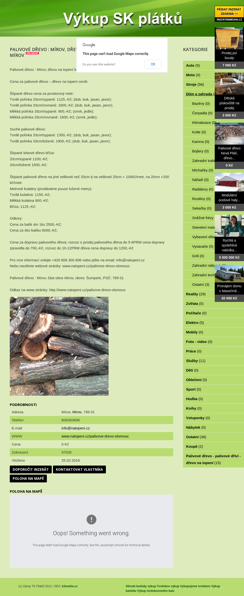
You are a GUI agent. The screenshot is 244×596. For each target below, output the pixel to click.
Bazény (201, 103)
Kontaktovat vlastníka (79, 469)
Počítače (196, 313)
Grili (198, 256)
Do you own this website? (99, 64)
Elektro (195, 322)
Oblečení (196, 380)
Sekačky (202, 208)
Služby (195, 361)
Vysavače (203, 246)
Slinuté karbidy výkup (141, 586)
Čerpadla (202, 113)
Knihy (194, 408)
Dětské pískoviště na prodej (229, 103)
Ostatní (201, 284)
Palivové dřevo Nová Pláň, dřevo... (229, 153)
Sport (193, 389)
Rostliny (201, 199)
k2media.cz (70, 586)
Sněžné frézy (205, 218)
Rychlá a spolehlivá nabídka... (229, 245)
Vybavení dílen (207, 237)
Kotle (199, 132)
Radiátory (203, 189)
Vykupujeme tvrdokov (195, 586)
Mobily (194, 332)
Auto (193, 65)
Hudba (194, 399)
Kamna (200, 141)
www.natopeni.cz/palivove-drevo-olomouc (95, 436)
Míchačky (202, 170)
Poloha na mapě (28, 478)
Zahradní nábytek (209, 265)
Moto (193, 75)
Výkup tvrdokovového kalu (155, 591)
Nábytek (196, 427)
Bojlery (200, 151)
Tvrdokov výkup (168, 586)
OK (153, 64)
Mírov (77, 412)
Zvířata (195, 303)
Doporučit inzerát (31, 469)
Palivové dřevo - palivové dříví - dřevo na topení (213, 459)
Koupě (194, 446)
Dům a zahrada (202, 94)
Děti (192, 370)
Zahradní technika (209, 275)
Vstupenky (198, 418)
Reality (196, 294)
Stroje (195, 84)
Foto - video (199, 342)
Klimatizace (204, 122)
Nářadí (200, 180)
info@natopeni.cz (75, 428)
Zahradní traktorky (209, 161)
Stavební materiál (209, 227)
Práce (194, 351)
